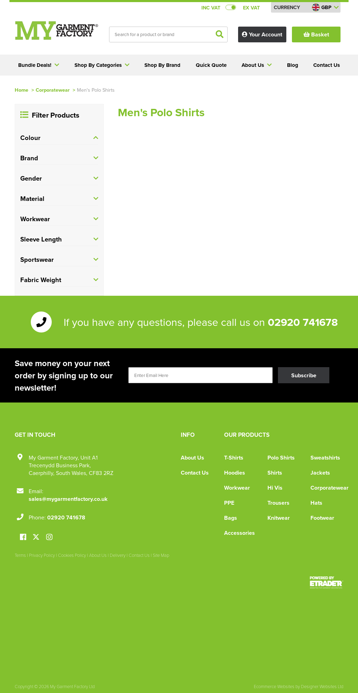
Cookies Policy (72, 555)
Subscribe (303, 375)
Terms (20, 555)
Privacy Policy (42, 555)
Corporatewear (53, 89)
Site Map (161, 555)
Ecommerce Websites (274, 686)
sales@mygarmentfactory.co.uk (68, 499)
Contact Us (195, 473)
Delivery (118, 555)
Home (21, 89)
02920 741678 (303, 322)
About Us (192, 458)
